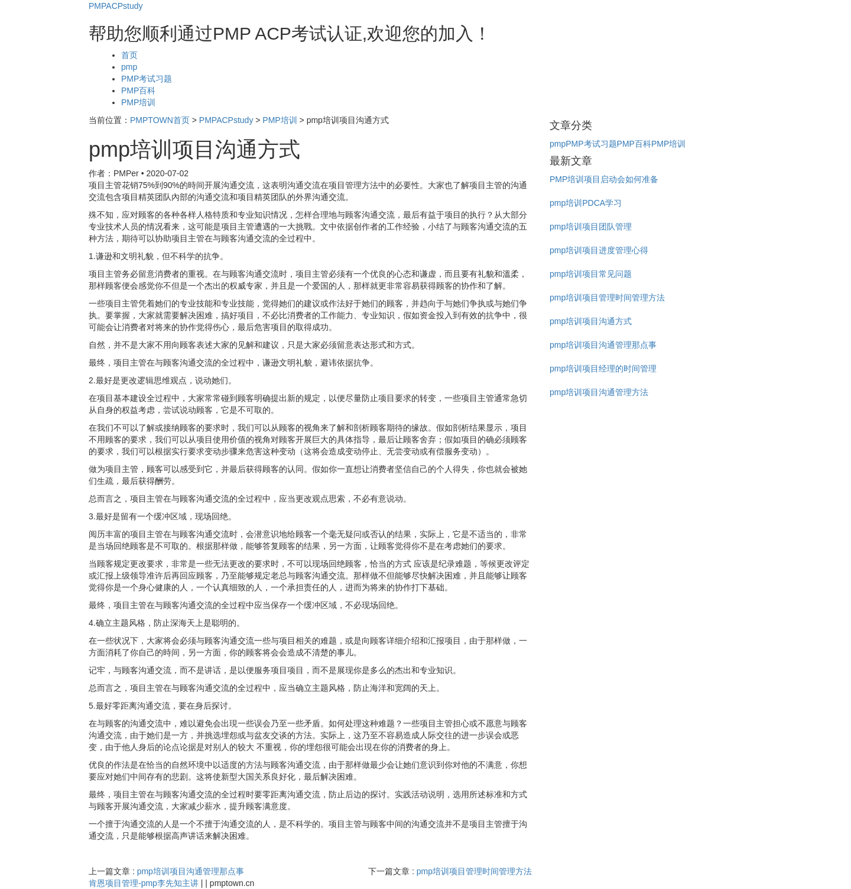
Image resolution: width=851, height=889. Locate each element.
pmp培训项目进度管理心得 (599, 250)
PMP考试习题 (146, 78)
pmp (129, 67)
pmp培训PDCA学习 (586, 203)
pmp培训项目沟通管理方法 (599, 392)
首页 (129, 55)
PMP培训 (138, 102)
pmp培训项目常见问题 (591, 274)
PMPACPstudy (116, 6)
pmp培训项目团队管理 (591, 226)
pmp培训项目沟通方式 (591, 321)
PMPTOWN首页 (160, 120)
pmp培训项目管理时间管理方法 (474, 871)
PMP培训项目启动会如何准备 (604, 179)
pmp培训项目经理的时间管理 (603, 368)
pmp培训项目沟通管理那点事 (190, 871)
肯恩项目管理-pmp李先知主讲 (144, 883)
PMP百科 (138, 90)
